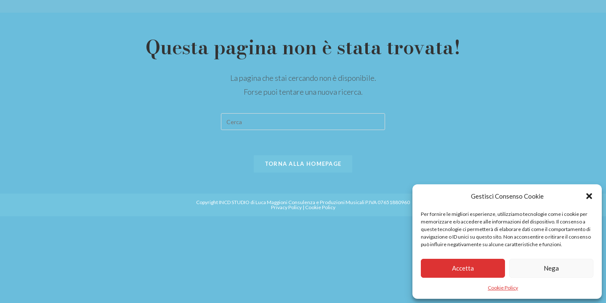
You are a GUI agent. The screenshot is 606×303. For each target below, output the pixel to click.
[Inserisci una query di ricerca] (303, 121)
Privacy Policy (286, 207)
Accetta (463, 268)
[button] (589, 196)
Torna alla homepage (303, 163)
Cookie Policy (503, 287)
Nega (551, 268)
